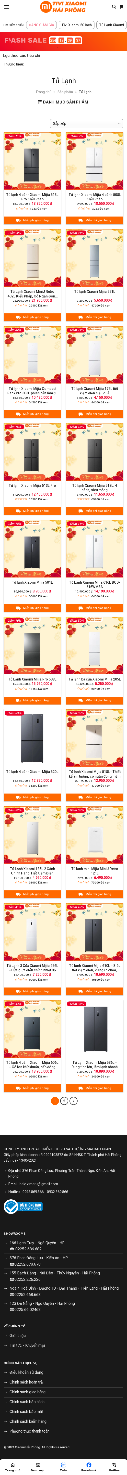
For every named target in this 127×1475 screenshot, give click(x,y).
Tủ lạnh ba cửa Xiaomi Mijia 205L (95, 679)
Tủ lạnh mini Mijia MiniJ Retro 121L (94, 871)
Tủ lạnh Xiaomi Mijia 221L (94, 292)
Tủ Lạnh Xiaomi (111, 25)
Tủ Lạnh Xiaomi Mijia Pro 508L (32, 679)
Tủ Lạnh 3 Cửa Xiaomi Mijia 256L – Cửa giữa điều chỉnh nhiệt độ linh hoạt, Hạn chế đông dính (32, 968)
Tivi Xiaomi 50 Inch (76, 25)
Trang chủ (43, 92)
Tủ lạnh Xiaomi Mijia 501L (32, 582)
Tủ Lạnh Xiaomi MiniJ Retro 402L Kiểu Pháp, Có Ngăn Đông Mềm (32, 294)
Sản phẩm (65, 92)
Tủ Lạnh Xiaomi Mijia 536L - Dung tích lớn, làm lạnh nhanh (94, 1065)
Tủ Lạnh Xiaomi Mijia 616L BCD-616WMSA (94, 584)
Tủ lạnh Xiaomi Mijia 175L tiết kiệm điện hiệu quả (94, 391)
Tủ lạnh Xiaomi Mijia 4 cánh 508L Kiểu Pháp (95, 197)
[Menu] (7, 7)
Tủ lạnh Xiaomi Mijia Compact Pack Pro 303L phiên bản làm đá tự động (32, 391)
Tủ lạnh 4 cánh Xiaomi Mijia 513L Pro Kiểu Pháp (32, 197)
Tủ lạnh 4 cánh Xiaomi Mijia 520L (32, 772)
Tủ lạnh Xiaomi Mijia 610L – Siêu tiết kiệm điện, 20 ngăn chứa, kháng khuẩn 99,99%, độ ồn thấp (94, 968)
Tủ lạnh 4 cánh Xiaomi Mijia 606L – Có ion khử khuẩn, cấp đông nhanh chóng (32, 1065)
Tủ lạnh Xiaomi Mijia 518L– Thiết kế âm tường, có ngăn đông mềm (95, 774)
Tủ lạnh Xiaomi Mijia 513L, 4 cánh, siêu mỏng (94, 488)
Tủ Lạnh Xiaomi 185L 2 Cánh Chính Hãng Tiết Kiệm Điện (32, 871)
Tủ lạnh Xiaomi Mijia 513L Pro (32, 485)
